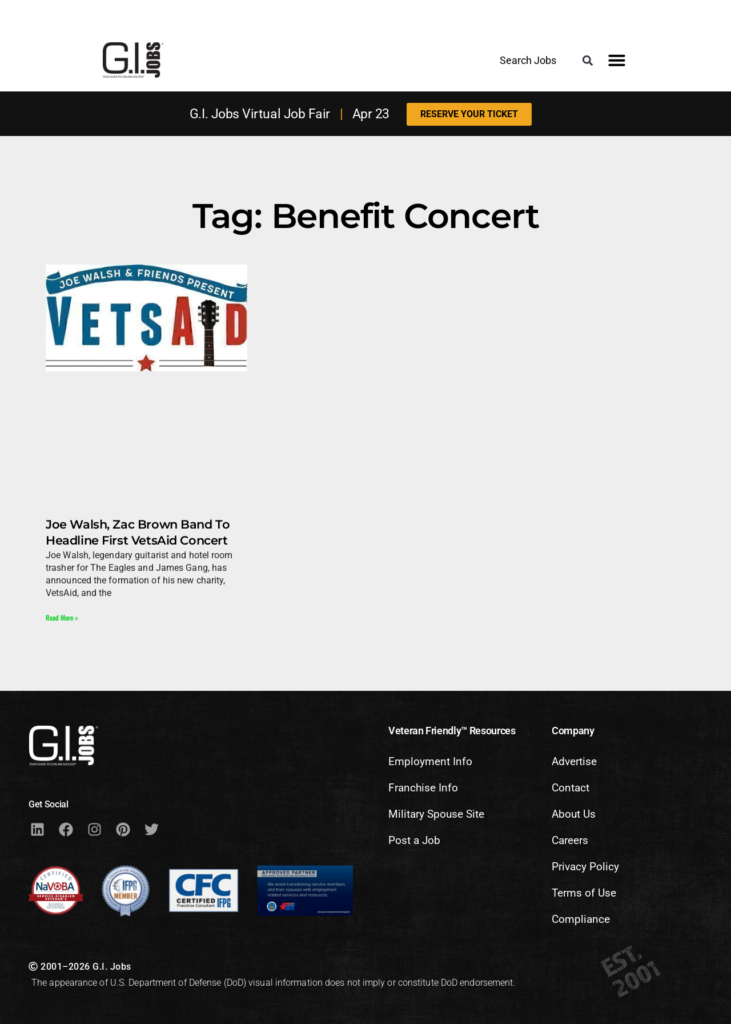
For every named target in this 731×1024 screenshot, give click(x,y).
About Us (574, 814)
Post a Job (414, 840)
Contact (570, 787)
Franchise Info (423, 787)
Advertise (574, 761)
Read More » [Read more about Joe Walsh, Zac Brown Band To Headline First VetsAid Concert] (62, 617)
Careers (570, 840)
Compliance (581, 919)
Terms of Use (584, 892)
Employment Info (430, 761)
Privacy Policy (585, 866)
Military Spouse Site (436, 814)
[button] (588, 60)
